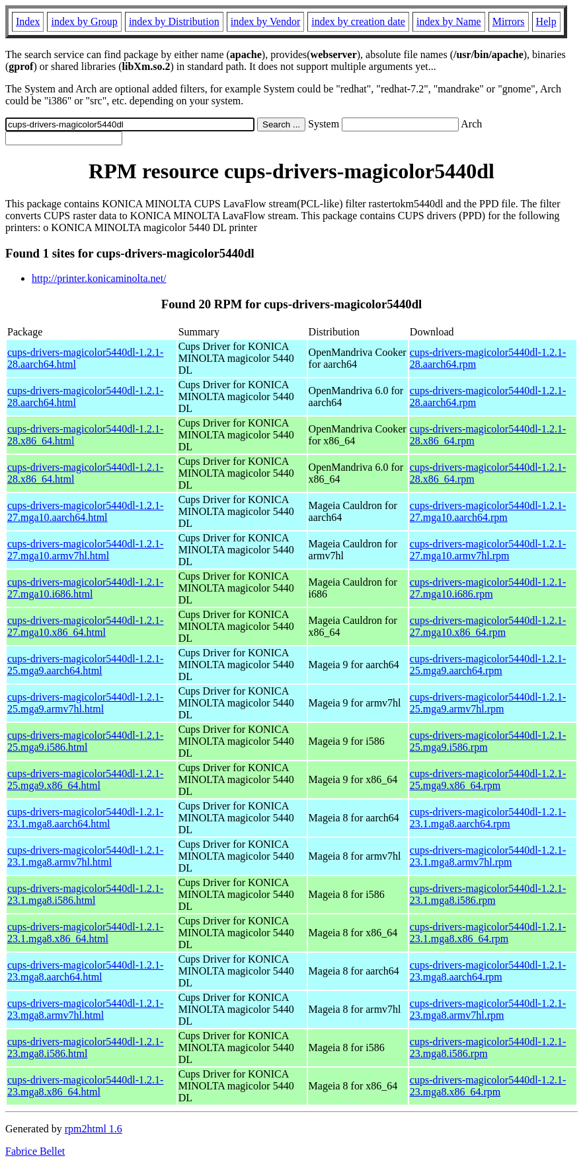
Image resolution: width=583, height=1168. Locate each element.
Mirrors (508, 21)
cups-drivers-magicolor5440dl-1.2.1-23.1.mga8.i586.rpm (488, 894)
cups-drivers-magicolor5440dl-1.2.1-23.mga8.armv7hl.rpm (488, 1009)
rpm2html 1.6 (93, 1128)
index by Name (448, 21)
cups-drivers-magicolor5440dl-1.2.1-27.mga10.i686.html (85, 588)
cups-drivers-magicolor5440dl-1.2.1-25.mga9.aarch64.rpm (488, 664)
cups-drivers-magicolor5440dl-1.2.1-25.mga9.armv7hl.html (85, 702)
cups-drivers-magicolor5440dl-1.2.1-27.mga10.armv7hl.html (85, 549)
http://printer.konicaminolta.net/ (99, 278)
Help (546, 21)
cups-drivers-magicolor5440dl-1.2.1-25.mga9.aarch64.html (85, 664)
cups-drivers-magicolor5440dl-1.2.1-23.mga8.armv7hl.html (85, 1009)
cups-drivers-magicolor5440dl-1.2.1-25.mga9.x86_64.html (85, 779)
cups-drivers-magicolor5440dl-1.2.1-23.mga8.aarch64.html (85, 970)
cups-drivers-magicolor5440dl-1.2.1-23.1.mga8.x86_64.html (85, 932)
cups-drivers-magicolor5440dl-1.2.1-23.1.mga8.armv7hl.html (85, 856)
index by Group (84, 21)
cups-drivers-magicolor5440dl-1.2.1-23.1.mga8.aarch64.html (85, 817)
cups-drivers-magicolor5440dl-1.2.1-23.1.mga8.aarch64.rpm (488, 817)
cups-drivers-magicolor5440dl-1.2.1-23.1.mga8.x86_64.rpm (488, 932)
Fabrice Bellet (35, 1151)
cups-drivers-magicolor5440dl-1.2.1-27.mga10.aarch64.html (85, 511)
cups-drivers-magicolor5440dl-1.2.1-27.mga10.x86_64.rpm (488, 626)
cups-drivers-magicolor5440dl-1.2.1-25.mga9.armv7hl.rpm (488, 702)
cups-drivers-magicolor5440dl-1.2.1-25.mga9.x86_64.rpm (488, 779)
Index (28, 21)
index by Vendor (265, 21)
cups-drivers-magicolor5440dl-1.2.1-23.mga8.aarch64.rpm (488, 970)
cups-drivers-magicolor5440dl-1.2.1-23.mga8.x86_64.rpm (488, 1085)
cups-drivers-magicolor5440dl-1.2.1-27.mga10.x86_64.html (85, 626)
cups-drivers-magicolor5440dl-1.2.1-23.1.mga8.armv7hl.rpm (488, 856)
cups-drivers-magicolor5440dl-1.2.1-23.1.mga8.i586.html (85, 894)
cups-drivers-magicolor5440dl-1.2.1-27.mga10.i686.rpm (488, 588)
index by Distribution (174, 21)
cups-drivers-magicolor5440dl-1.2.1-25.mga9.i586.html (85, 741)
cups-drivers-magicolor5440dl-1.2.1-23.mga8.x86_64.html (85, 1085)
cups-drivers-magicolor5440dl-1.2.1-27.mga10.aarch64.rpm (488, 511)
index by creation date (358, 21)
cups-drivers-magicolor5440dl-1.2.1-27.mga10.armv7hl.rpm (488, 549)
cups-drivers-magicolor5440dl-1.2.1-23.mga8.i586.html (85, 1047)
